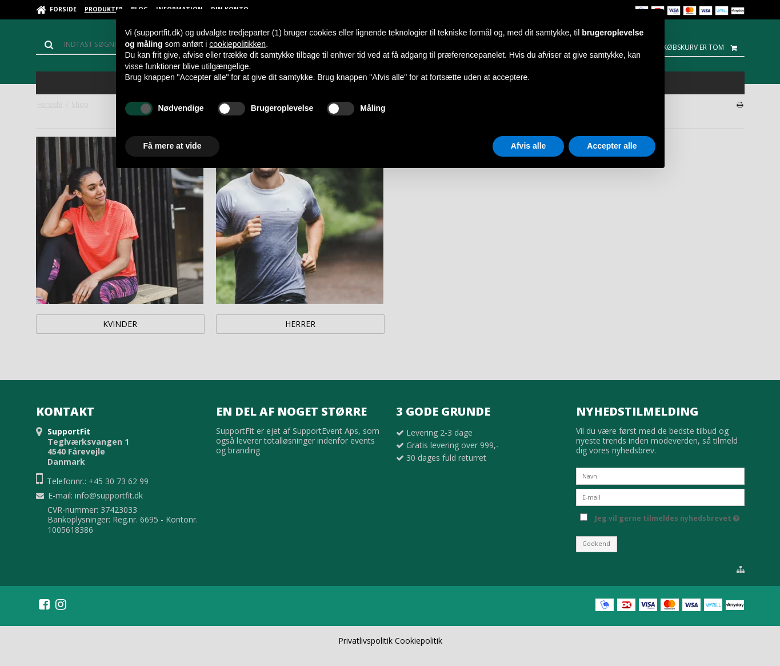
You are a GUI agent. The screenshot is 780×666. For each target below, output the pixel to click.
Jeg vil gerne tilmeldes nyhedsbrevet (667, 517)
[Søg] (87, 44)
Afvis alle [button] (528, 145)
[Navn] (660, 474)
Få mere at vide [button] (172, 145)
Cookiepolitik (418, 640)
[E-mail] (660, 495)
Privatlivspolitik (365, 640)
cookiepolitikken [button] (237, 44)
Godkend (596, 544)
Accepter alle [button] (612, 145)
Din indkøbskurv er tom (691, 47)
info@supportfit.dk (109, 495)
